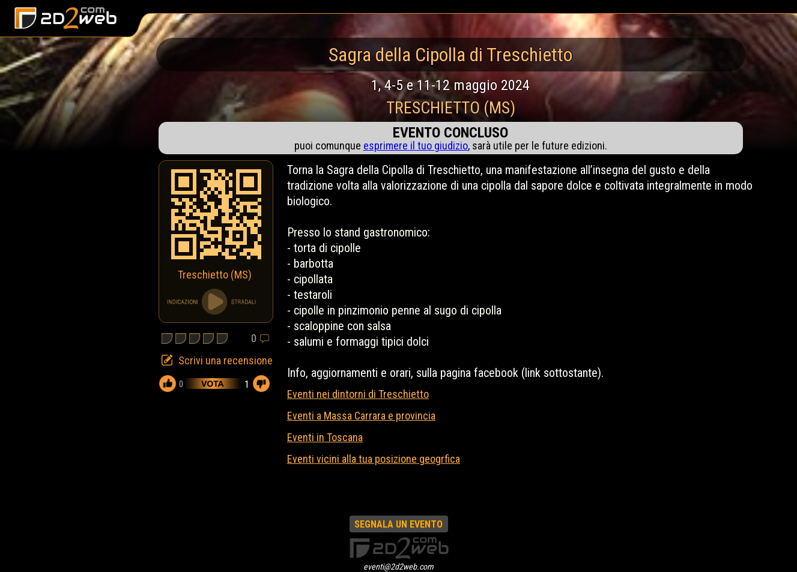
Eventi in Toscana (325, 437)
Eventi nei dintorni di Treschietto (358, 394)
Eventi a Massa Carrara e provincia (361, 415)
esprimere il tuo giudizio (415, 145)
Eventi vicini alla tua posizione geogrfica (373, 459)
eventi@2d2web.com (398, 566)
